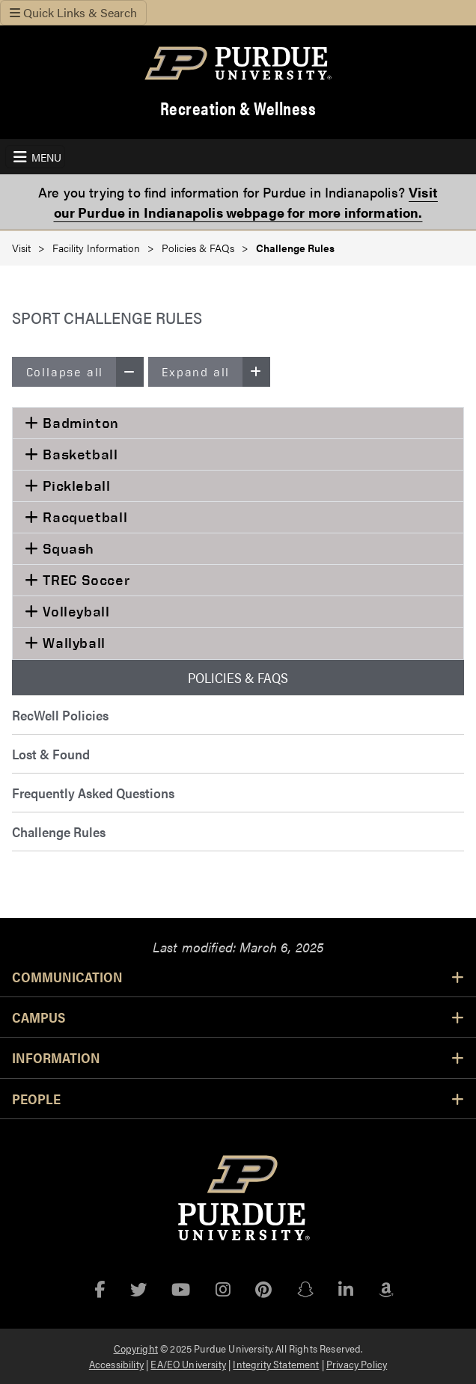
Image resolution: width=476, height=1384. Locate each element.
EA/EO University (188, 1363)
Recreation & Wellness (238, 108)
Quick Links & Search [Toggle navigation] (73, 12)
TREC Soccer (84, 580)
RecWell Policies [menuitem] (60, 714)
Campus (238, 1016)
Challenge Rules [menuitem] (59, 831)
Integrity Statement (276, 1363)
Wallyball (72, 642)
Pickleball (75, 485)
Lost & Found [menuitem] (51, 753)
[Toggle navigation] (35, 156)
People (238, 1098)
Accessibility (116, 1363)
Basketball (78, 454)
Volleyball (74, 611)
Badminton (79, 422)
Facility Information (96, 248)
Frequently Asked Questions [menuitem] (93, 792)
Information (238, 1057)
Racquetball (83, 517)
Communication (238, 976)
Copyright (136, 1348)
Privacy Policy (356, 1363)
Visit (21, 248)
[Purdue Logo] (238, 63)
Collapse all (85, 372)
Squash (66, 548)
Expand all (215, 372)
